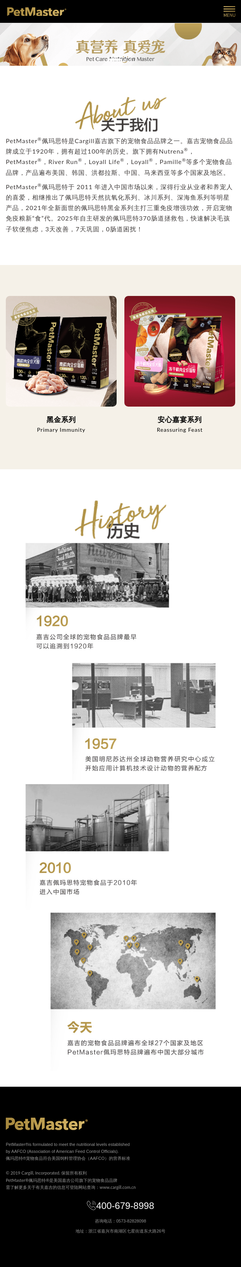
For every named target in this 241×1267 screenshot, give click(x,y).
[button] (115, 59)
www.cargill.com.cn (118, 1187)
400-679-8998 (120, 1205)
